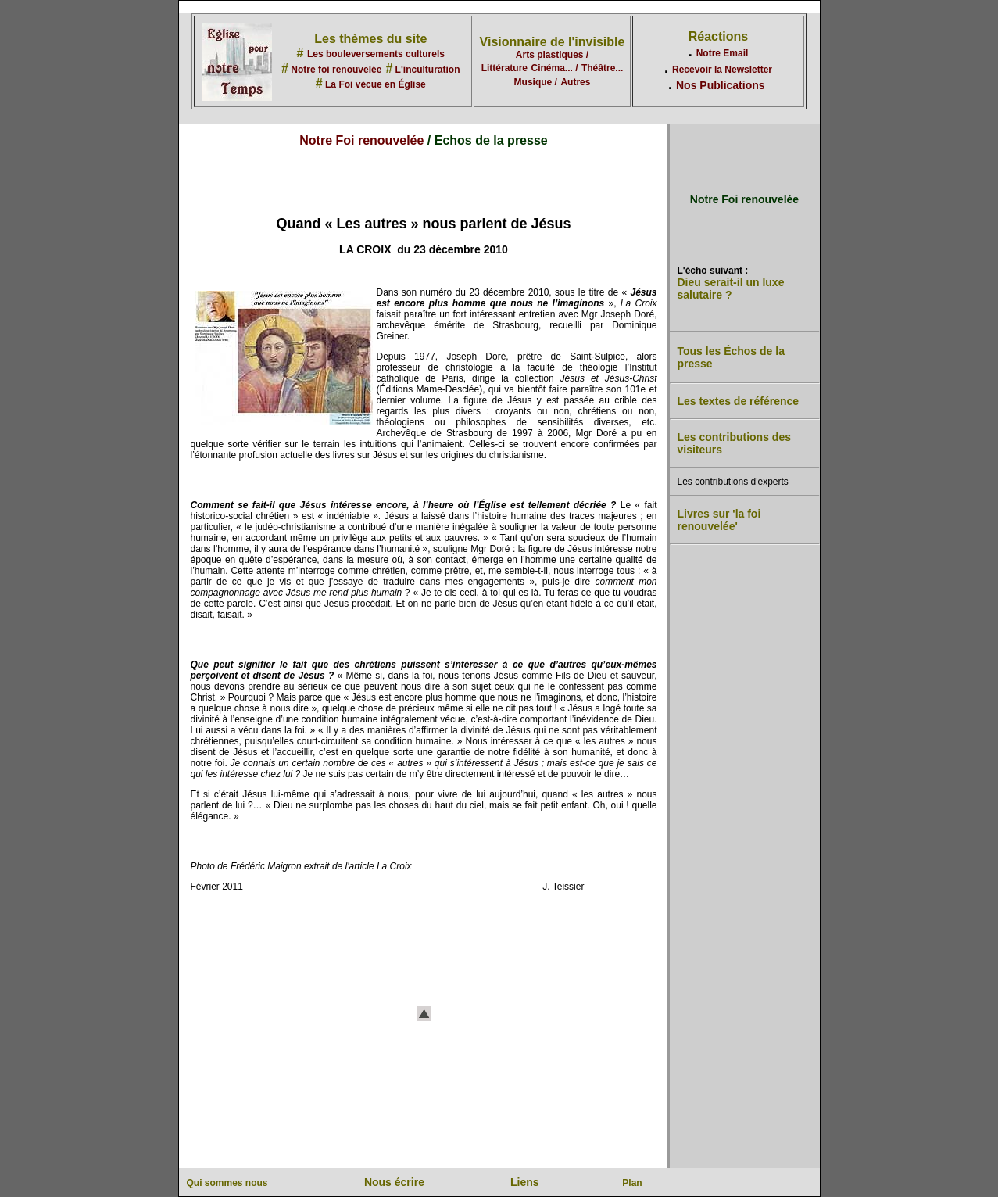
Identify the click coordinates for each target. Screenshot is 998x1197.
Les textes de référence (738, 401)
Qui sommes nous (227, 1182)
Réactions (718, 36)
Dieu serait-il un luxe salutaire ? (731, 288)
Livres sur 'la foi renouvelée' (719, 519)
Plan (632, 1182)
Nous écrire (394, 1182)
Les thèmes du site (370, 38)
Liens (524, 1182)
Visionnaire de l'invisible (552, 41)
